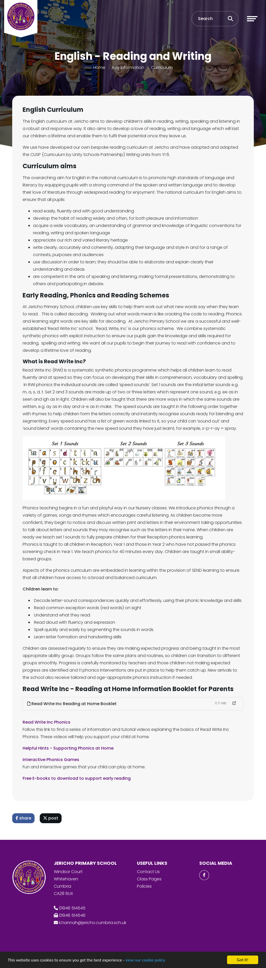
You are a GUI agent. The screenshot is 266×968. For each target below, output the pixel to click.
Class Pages (149, 879)
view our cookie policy (145, 960)
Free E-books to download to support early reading (77, 778)
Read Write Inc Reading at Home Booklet (72, 704)
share (24, 818)
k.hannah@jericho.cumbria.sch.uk (92, 923)
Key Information (128, 67)
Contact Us (148, 872)
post (51, 818)
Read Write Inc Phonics (47, 722)
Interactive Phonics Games (51, 760)
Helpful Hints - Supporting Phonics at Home (68, 748)
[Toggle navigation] (252, 19)
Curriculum (162, 67)
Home (99, 67)
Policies (144, 886)
